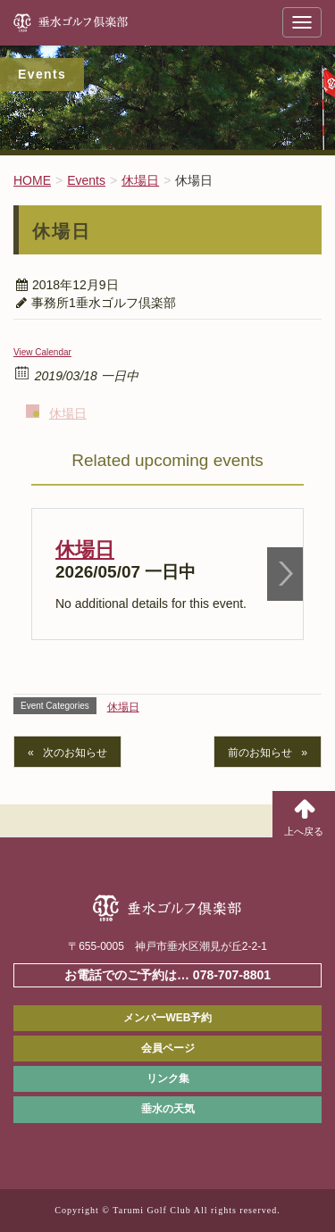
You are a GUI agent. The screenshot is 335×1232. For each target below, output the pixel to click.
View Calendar (42, 352)
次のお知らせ (75, 752)
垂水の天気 (168, 1109)
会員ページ (168, 1048)
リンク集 (168, 1078)
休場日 (68, 413)
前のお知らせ (260, 752)
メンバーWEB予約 (168, 1017)
